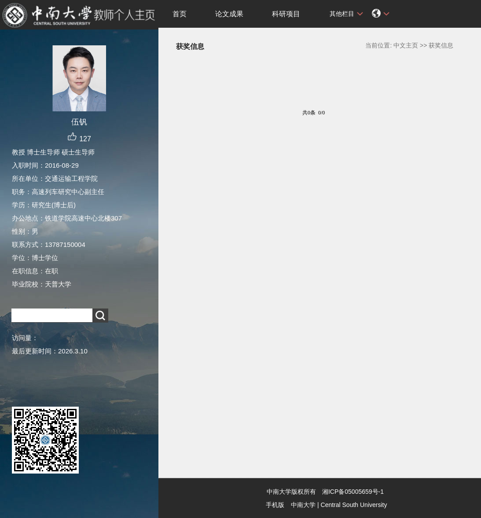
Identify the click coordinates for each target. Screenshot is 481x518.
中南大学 (303, 504)
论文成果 (229, 14)
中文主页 (405, 45)
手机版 (275, 504)
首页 (180, 14)
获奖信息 (441, 45)
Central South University (354, 504)
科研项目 (286, 14)
